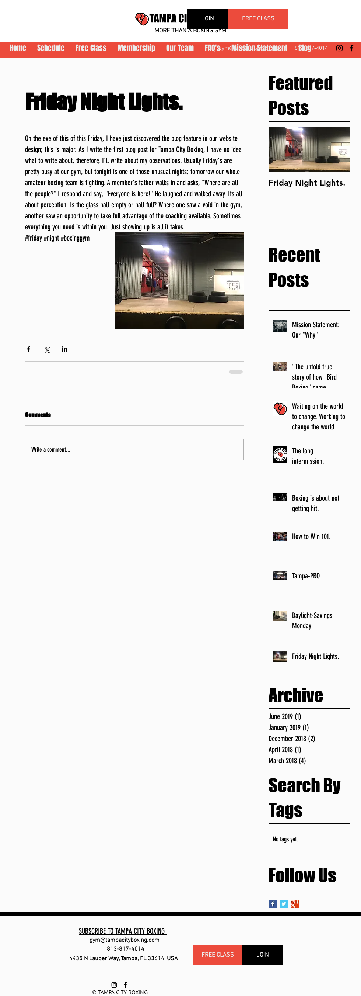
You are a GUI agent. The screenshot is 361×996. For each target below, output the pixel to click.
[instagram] (339, 48)
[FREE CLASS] (258, 19)
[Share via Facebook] (28, 349)
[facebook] (351, 48)
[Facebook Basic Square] (273, 904)
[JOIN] (207, 19)
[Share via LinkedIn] (64, 349)
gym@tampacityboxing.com (253, 47)
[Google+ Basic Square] (295, 904)
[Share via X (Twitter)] (46, 349)
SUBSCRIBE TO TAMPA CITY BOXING (123, 931)
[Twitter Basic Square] (284, 904)
